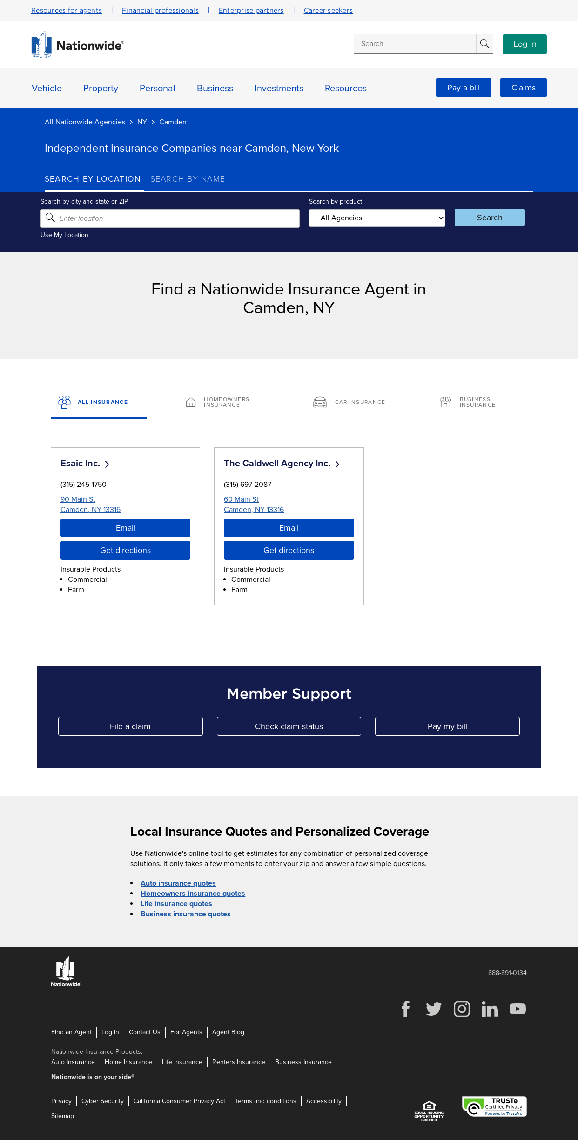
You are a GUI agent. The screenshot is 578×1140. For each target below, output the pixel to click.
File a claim (156, 728)
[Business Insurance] (479, 403)
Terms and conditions (265, 1101)
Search (487, 217)
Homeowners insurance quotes (193, 893)
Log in (525, 44)
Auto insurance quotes (178, 883)
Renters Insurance (238, 1062)
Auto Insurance (73, 1062)
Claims (523, 87)
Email (125, 528)
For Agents (186, 1032)
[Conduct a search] (415, 43)
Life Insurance (182, 1062)
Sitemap (62, 1116)
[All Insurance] (99, 403)
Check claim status (308, 728)
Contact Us (145, 1032)
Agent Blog (228, 1032)
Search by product (335, 201)
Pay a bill (463, 87)
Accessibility (324, 1101)
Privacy (61, 1101)
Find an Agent (71, 1032)
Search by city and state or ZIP (88, 201)
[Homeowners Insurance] (225, 403)
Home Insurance (128, 1062)
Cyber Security (102, 1101)
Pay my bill (474, 728)
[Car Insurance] (352, 403)
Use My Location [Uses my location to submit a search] (69, 235)
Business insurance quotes (186, 914)
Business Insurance (303, 1062)
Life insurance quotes (176, 903)
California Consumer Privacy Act (179, 1101)
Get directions (125, 550)
